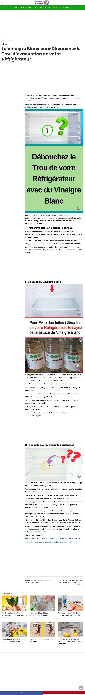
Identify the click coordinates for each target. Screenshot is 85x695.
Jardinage (66, 7)
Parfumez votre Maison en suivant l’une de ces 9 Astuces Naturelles (70, 641)
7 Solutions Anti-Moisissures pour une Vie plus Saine (13, 640)
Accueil (15, 7)
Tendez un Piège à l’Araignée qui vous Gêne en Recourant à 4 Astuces (70, 615)
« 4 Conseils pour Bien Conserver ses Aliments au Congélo (37, 581)
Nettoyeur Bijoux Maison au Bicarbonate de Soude (40, 614)
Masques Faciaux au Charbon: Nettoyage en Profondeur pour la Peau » (71, 582)
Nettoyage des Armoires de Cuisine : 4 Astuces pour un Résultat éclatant (54, 538)
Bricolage (56, 7)
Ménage (47, 7)
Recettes (38, 7)
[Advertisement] (42, 24)
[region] (42, 76)
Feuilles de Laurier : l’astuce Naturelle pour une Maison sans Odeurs (14, 615)
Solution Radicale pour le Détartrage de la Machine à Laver (48, 542)
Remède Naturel (27, 7)
